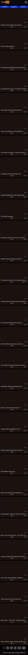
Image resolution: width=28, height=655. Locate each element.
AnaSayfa (4, 6)
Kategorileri (14, 6)
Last (23, 648)
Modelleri (23, 6)
